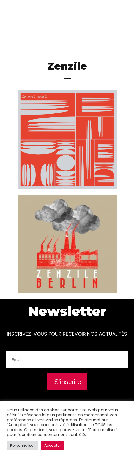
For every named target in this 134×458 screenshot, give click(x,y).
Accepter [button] (52, 445)
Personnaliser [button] (22, 445)
